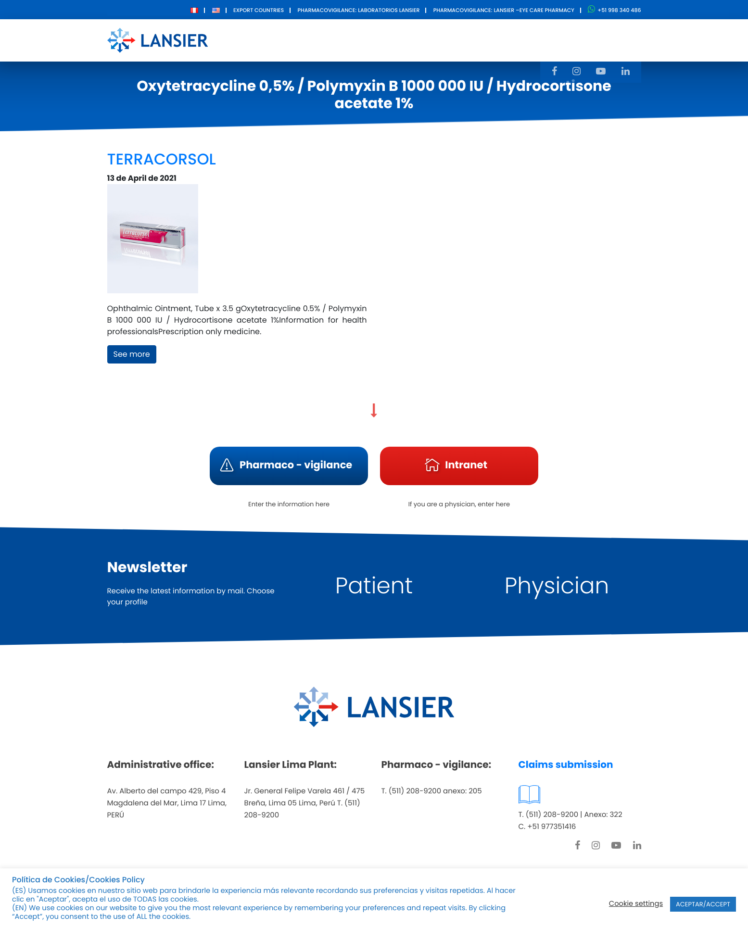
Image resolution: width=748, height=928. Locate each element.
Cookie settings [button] (636, 904)
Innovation (424, 40)
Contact (480, 40)
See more (132, 354)
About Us (311, 40)
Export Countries (258, 10)
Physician (557, 586)
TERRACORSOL (161, 159)
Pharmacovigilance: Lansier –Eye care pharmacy (503, 10)
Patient (374, 586)
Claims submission (566, 764)
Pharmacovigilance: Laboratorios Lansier (358, 10)
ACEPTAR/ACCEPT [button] (703, 904)
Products (366, 40)
